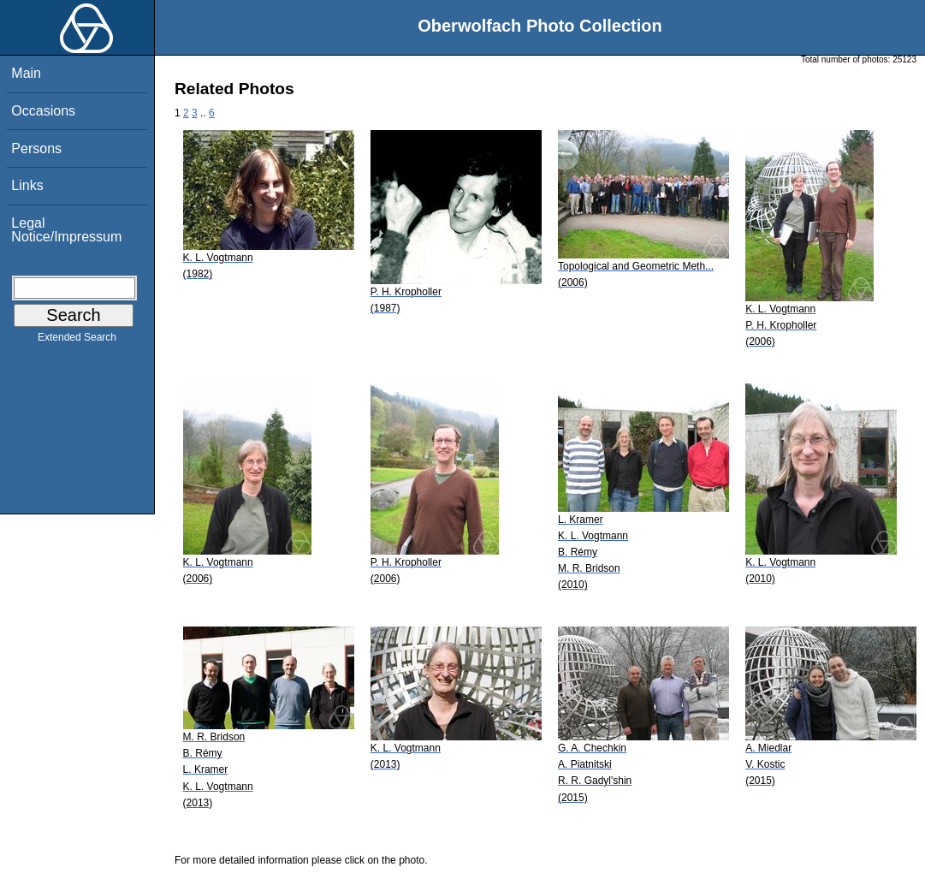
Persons (36, 148)
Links (27, 185)
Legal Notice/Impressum (66, 230)
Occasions (43, 111)
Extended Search (77, 341)
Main (26, 73)
